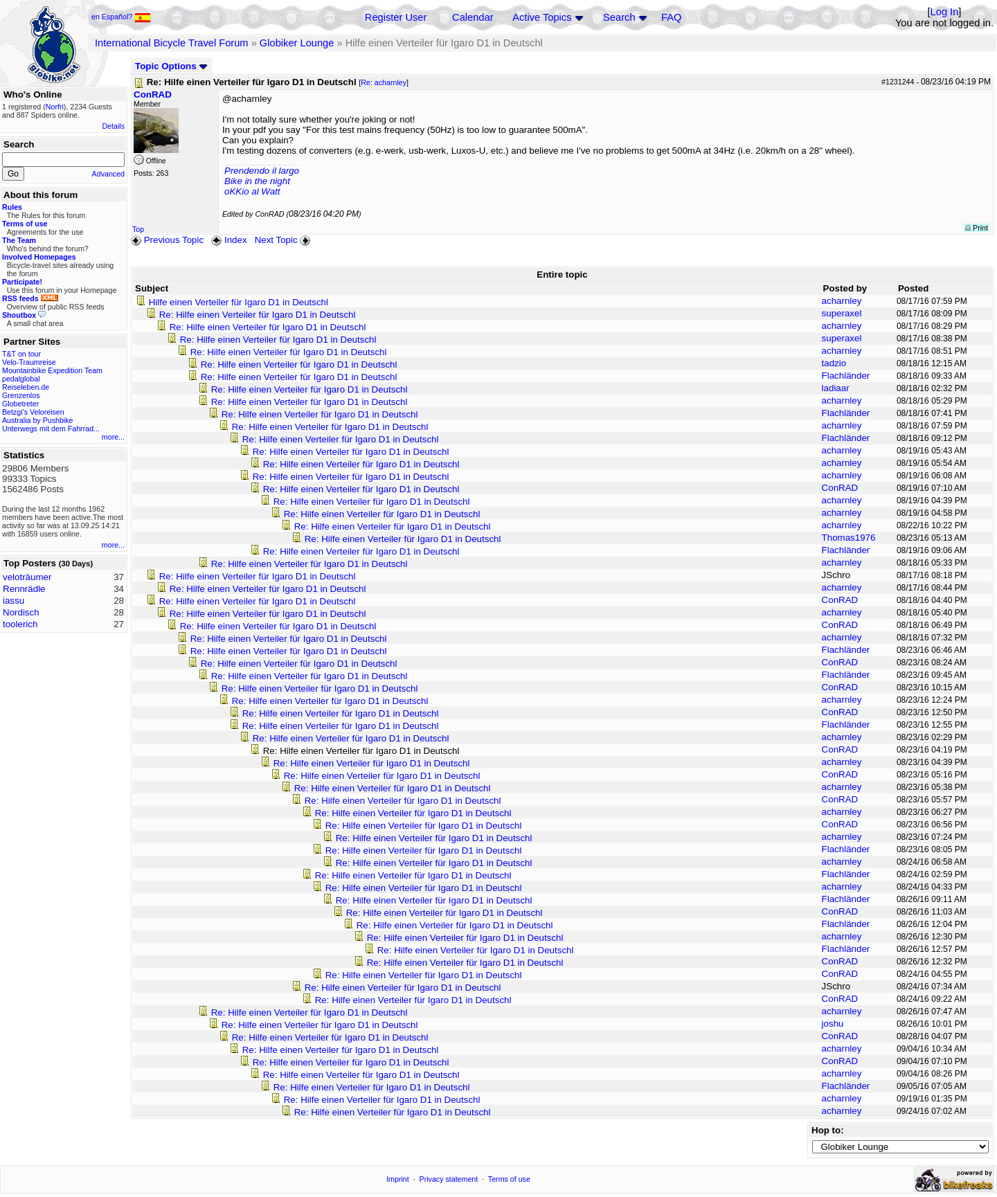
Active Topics (541, 17)
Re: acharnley (383, 82)
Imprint (397, 1179)
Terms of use (509, 1179)
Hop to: (827, 1130)
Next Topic (284, 240)
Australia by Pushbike (37, 420)
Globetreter (20, 403)
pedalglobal (21, 379)
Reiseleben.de (25, 387)
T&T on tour (21, 354)
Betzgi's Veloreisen (33, 412)
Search (619, 17)
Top (138, 229)
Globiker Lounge (297, 42)
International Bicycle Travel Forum (172, 42)
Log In (945, 11)
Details (113, 126)
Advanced (108, 174)
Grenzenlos (21, 395)
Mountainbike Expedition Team (52, 370)
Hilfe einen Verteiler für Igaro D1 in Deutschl (238, 302)
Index (228, 240)
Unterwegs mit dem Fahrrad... (51, 428)
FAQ (671, 17)
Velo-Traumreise (29, 362)
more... (113, 437)
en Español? (121, 16)
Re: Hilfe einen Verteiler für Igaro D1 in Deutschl (257, 314)
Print (976, 228)
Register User (396, 17)
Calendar (472, 17)
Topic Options (171, 66)
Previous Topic (167, 240)
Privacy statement (449, 1179)
